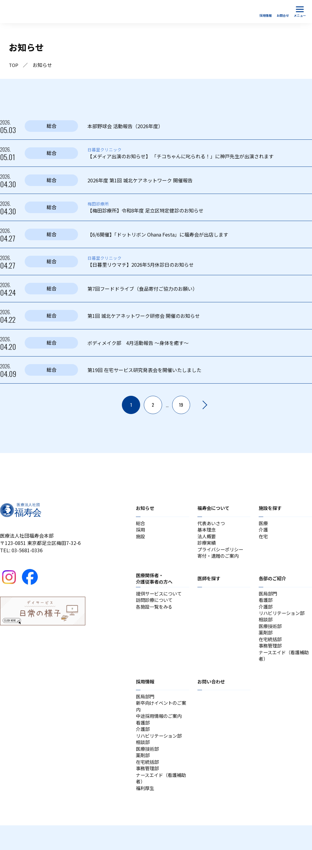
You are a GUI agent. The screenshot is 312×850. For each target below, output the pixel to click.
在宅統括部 (271, 649)
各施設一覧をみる (155, 613)
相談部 (266, 627)
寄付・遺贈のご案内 (219, 560)
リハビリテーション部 (283, 620)
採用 (141, 531)
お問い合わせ (212, 694)
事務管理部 (271, 657)
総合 (141, 523)
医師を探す (209, 583)
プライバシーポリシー (221, 553)
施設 (141, 538)
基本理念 (207, 531)
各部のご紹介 (273, 583)
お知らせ (145, 508)
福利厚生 (145, 812)
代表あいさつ (212, 523)
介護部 (266, 613)
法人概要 (207, 538)
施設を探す (271, 508)
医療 (263, 523)
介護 (263, 531)
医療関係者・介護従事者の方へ (155, 583)
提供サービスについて (160, 598)
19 (181, 405)
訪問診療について (155, 605)
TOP (14, 64)
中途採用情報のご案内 (160, 732)
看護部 (266, 605)
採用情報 (145, 694)
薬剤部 (266, 642)
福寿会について (214, 508)
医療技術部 (271, 635)
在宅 (263, 538)
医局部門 (268, 598)
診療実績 (207, 545)
